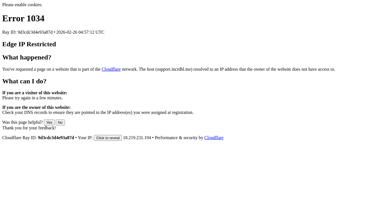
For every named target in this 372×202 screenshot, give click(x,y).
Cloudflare (111, 69)
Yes (49, 122)
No (60, 122)
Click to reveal (108, 138)
